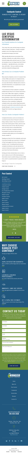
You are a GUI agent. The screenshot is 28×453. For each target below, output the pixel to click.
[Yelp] (12, 441)
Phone (4, 330)
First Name (5, 321)
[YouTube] (21, 441)
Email (4, 334)
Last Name (5, 325)
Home (14, 381)
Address (4, 338)
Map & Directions (14, 434)
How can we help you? (7, 346)
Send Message (14, 365)
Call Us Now (14, 24)
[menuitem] (14, 177)
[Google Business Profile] (6, 441)
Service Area (14, 393)
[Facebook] (9, 441)
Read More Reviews (14, 237)
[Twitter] (18, 441)
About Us (14, 384)
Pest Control (14, 387)
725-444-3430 (14, 414)
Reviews (14, 396)
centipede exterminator (15, 107)
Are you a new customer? (8, 342)
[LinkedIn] (15, 441)
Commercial (14, 390)
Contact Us (14, 399)
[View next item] (15, 233)
